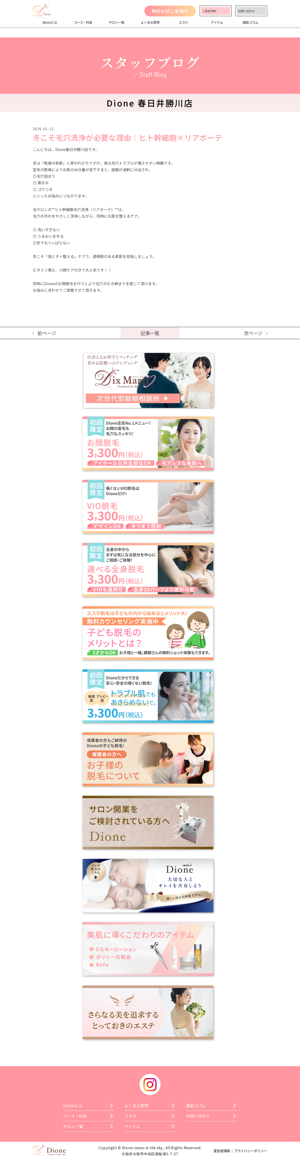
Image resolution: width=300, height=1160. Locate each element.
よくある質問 (150, 22)
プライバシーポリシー (250, 1150)
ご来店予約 (209, 11)
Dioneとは (49, 22)
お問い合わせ (246, 11)
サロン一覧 (116, 22)
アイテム (217, 22)
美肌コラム (250, 22)
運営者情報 (221, 1150)
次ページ (253, 333)
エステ (183, 22)
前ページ (47, 333)
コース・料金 (83, 22)
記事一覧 (150, 333)
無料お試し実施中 (170, 11)
